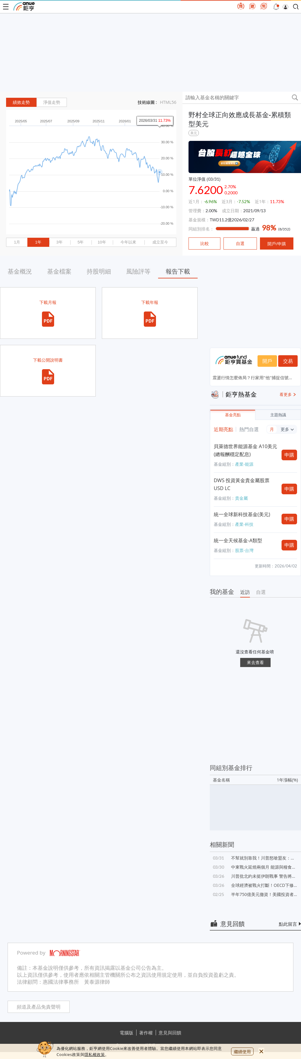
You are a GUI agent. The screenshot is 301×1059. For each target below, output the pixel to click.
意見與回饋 (170, 1032)
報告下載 (178, 271)
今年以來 (128, 242)
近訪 (245, 592)
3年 (59, 242)
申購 (289, 454)
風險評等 (138, 271)
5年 (81, 242)
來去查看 (255, 662)
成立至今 (160, 242)
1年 (38, 242)
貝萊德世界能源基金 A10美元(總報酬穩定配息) (245, 450)
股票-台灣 (244, 550)
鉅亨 (24, 6)
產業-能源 (244, 464)
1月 (17, 242)
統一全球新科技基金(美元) (242, 514)
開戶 (267, 361)
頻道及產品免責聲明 (39, 1007)
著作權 (146, 1033)
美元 (193, 133)
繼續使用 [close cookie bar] (242, 1051)
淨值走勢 (51, 102)
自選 (261, 592)
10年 (102, 242)
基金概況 (20, 271)
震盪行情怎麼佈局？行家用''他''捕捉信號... (252, 377)
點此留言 (288, 924)
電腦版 (126, 1033)
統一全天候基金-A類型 (238, 540)
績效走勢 (21, 102)
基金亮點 (233, 415)
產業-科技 (244, 524)
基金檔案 (59, 271)
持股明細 (99, 271)
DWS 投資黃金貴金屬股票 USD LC (241, 484)
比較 (204, 243)
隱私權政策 (94, 1054)
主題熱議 (278, 415)
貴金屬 (241, 498)
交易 (288, 361)
